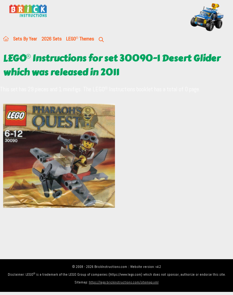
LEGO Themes (80, 39)
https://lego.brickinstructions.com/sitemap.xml (124, 282)
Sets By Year (25, 39)
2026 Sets (51, 39)
